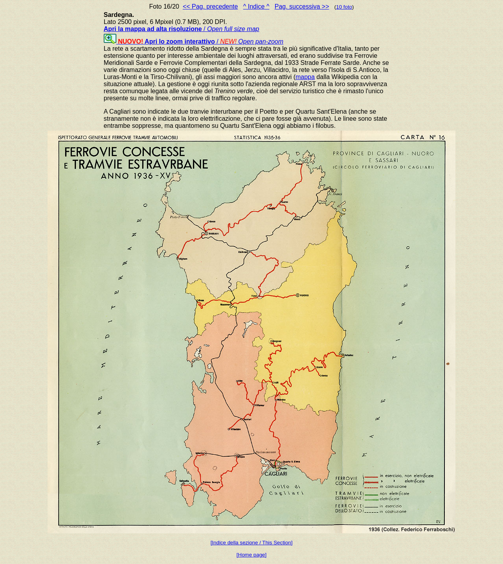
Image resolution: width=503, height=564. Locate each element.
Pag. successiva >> (302, 6)
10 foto (344, 7)
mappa (305, 77)
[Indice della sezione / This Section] (252, 543)
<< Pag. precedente (210, 6)
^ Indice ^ (256, 6)
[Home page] (251, 555)
